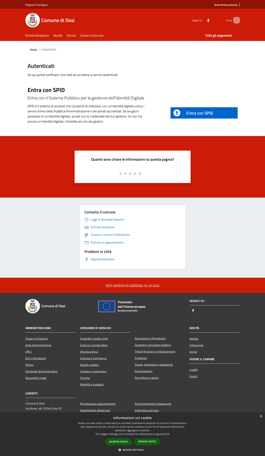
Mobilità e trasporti (92, 384)
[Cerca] (235, 20)
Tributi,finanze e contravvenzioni (155, 351)
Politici (29, 365)
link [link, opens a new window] (167, 434)
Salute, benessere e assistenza (154, 364)
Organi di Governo (36, 338)
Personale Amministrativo (41, 371)
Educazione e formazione (150, 338)
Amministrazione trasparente (153, 404)
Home (33, 49)
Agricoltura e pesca (146, 378)
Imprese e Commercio (93, 358)
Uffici (28, 351)
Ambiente (141, 358)
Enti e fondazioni (35, 358)
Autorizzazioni (143, 371)
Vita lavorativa (89, 351)
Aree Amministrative (38, 345)
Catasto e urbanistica (93, 371)
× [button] (261, 416)
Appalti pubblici (89, 365)
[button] (132, 450)
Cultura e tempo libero (94, 345)
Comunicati (196, 345)
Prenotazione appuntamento (97, 404)
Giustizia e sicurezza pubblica (153, 345)
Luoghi (193, 369)
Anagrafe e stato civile (94, 338)
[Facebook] (203, 20)
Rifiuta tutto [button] (147, 441)
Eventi (193, 376)
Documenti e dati (36, 378)
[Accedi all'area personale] (225, 5)
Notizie (193, 338)
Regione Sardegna (36, 5)
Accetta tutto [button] (118, 441)
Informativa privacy (147, 410)
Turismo (85, 378)
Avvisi (193, 351)
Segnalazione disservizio (95, 410)
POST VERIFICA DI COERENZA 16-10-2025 (132, 285)
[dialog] (132, 434)
